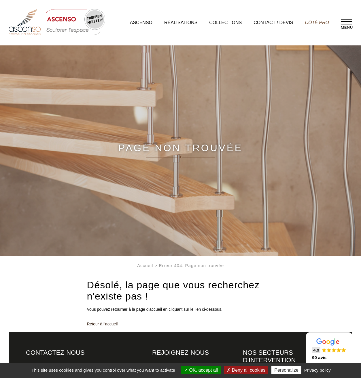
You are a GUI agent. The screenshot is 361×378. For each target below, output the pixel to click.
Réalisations (180, 22)
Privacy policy (317, 370)
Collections (225, 22)
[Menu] (346, 21)
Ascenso (141, 22)
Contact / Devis (273, 22)
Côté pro (317, 22)
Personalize (286, 370)
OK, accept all (201, 370)
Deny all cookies (246, 370)
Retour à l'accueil (102, 324)
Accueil (145, 265)
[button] (329, 349)
